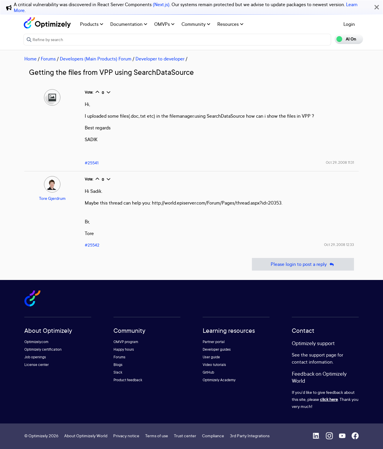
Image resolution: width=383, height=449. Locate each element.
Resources (230, 24)
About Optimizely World (85, 435)
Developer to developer (159, 58)
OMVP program (125, 341)
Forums (48, 58)
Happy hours (123, 349)
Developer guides (217, 349)
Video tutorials (214, 364)
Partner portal (214, 341)
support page (322, 355)
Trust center (185, 435)
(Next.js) (161, 4)
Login (349, 24)
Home (30, 58)
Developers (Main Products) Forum (95, 58)
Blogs (118, 364)
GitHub (208, 372)
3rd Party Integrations (250, 435)
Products (91, 24)
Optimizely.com (36, 341)
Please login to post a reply (303, 264)
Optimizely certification (43, 349)
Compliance (213, 435)
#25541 (92, 163)
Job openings (35, 357)
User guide (211, 357)
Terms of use (156, 435)
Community (196, 24)
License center (36, 364)
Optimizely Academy (219, 379)
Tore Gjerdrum (52, 198)
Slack (117, 372)
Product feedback (127, 379)
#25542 (92, 245)
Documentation (128, 24)
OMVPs (164, 24)
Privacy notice (126, 435)
